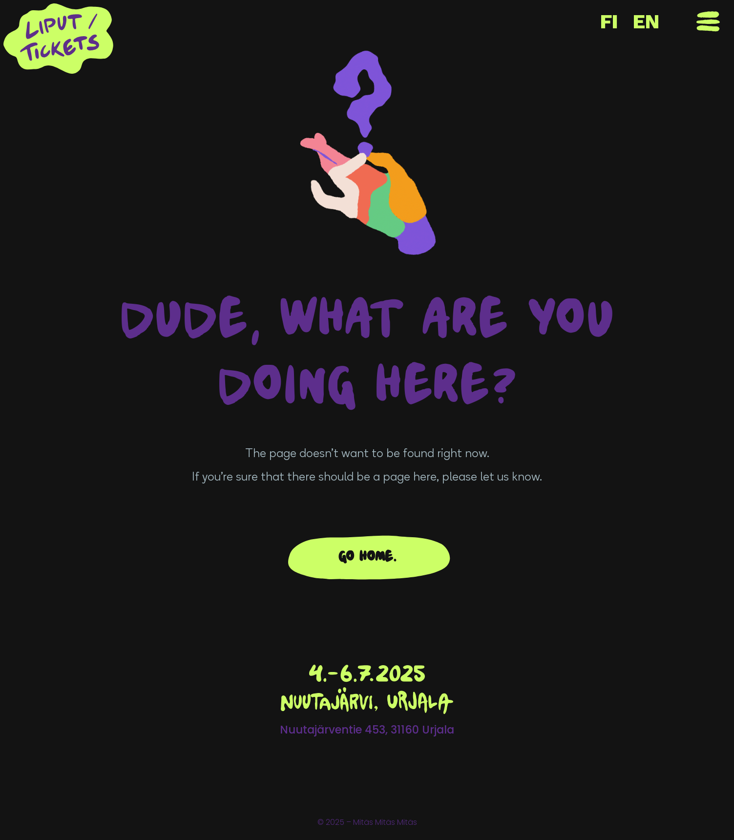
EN (646, 21)
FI (609, 21)
